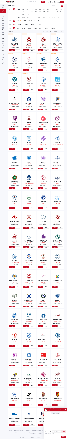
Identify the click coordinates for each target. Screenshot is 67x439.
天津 (52, 9)
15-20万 (29, 28)
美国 (58, 17)
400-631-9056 (50, 2)
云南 (40, 11)
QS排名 (49, 31)
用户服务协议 (33, 433)
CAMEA (38, 24)
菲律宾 (48, 17)
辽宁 (44, 11)
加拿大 (53, 17)
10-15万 (24, 28)
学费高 (55, 31)
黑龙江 (27, 14)
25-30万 (40, 28)
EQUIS (32, 24)
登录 (62, 1)
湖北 (40, 9)
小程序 (55, 1)
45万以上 (53, 28)
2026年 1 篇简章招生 (42, 47)
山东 (61, 9)
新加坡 (23, 17)
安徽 (23, 11)
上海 (27, 9)
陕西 (36, 9)
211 (18, 20)
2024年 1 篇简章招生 (14, 106)
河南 (23, 14)
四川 (57, 9)
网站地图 (39, 437)
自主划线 (36, 20)
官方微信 (58, 1)
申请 (12, 50)
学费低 (62, 31)
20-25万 (35, 28)
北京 (23, 9)
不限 (14, 9)
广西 (57, 11)
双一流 (30, 20)
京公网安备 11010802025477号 (15, 430)
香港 (48, 11)
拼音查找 (13, 5)
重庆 (32, 11)
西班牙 (28, 17)
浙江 (44, 9)
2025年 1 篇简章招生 (42, 126)
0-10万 (18, 28)
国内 (19, 9)
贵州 (36, 11)
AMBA (26, 24)
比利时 (34, 17)
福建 (61, 11)
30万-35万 (47, 28)
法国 (44, 17)
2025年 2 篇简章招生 (42, 283)
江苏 (48, 9)
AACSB (19, 24)
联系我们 (27, 437)
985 (24, 20)
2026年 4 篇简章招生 (42, 86)
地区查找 (9, 5)
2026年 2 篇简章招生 (14, 47)
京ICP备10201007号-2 (26, 430)
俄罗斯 (39, 17)
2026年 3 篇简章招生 (28, 165)
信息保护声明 (39, 433)
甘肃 (52, 11)
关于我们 (22, 437)
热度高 (43, 31)
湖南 (27, 11)
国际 (19, 17)
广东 (32, 9)
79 (8, 31)
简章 (17, 50)
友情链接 (33, 437)
